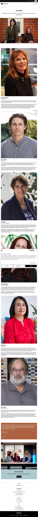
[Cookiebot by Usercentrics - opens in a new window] (30, 250)
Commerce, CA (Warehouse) (19, 509)
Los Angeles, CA (19, 508)
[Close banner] (36, 250)
